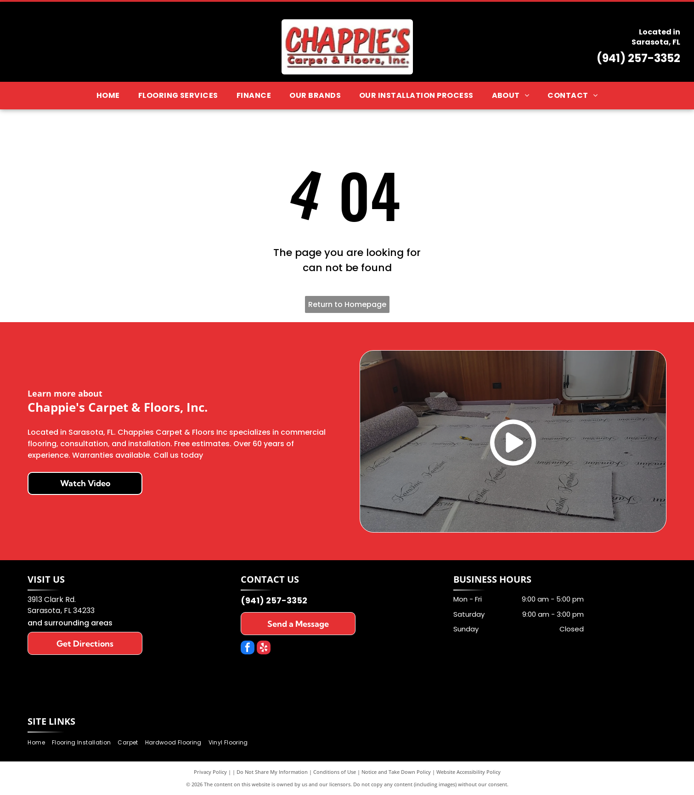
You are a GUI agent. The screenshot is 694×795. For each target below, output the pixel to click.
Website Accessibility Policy (468, 771)
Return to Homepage (347, 304)
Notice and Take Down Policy (396, 771)
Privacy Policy (210, 771)
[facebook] (247, 649)
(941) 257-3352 (638, 58)
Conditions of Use (334, 771)
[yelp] (264, 649)
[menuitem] (108, 95)
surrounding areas (78, 623)
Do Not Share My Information (272, 771)
